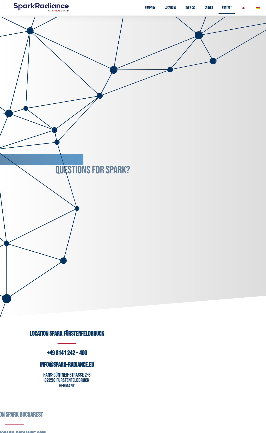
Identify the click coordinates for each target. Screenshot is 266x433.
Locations (170, 8)
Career (209, 8)
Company (150, 8)
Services (190, 8)
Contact (227, 8)
